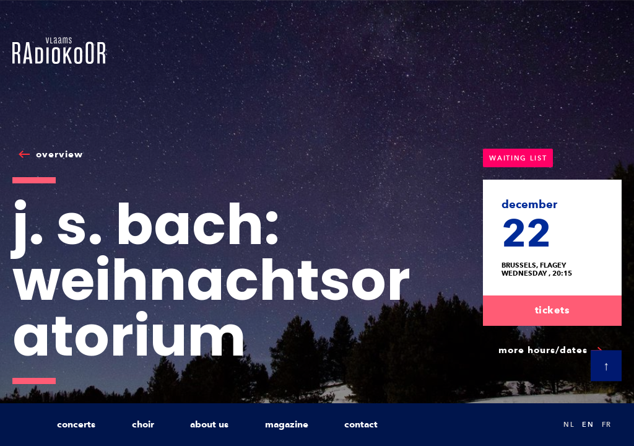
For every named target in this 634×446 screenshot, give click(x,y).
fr (607, 424)
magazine (286, 424)
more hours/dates (543, 350)
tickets (552, 310)
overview (59, 154)
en (588, 424)
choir (143, 424)
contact (361, 424)
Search (541, 424)
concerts (76, 424)
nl (569, 424)
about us (209, 424)
